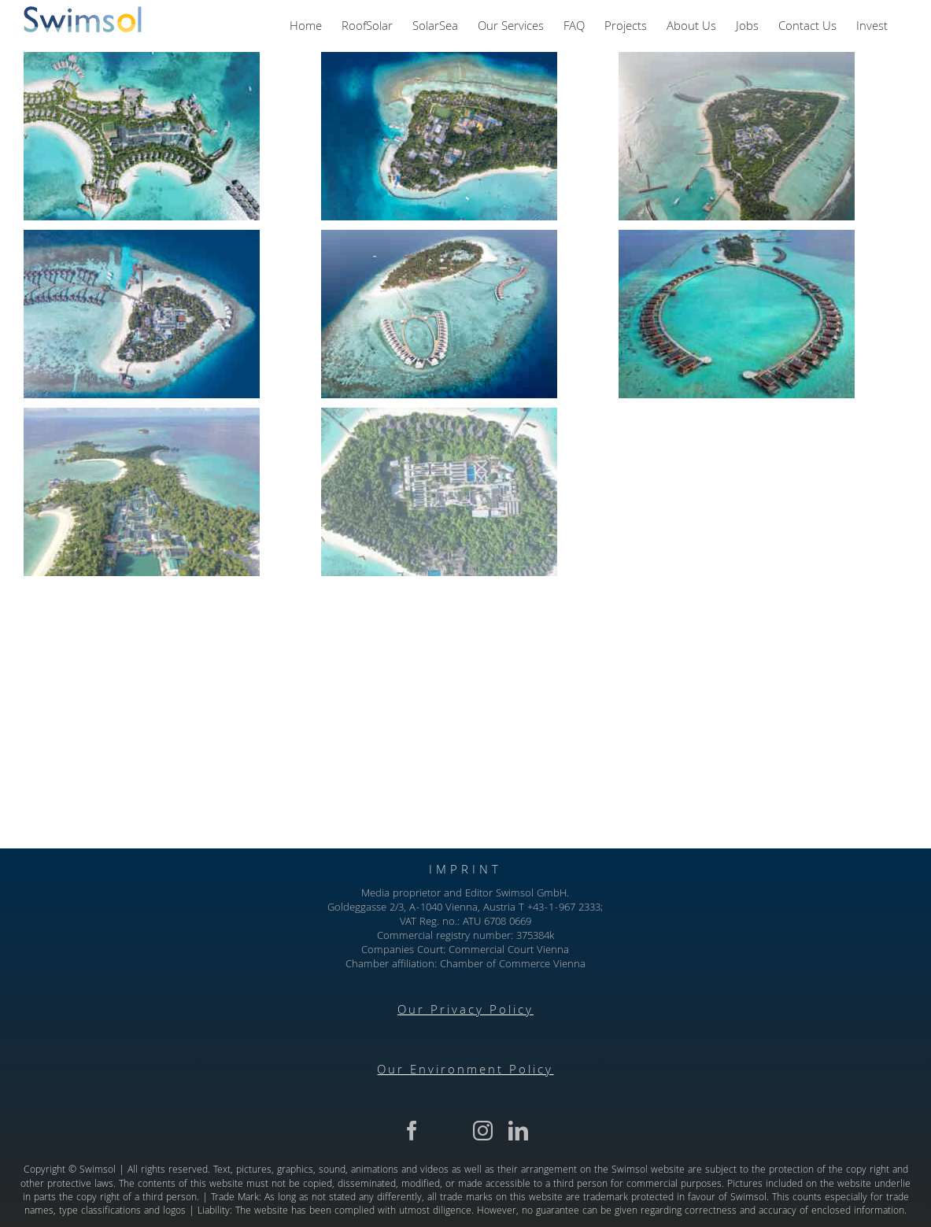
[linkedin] (518, 1130)
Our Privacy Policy (465, 1011)
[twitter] (447, 1130)
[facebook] (412, 1130)
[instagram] (483, 1130)
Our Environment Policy (465, 1071)
